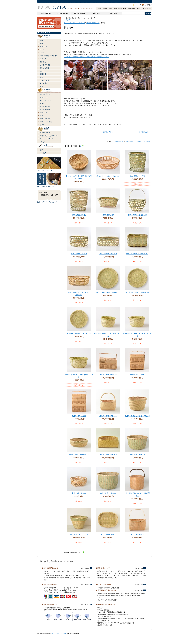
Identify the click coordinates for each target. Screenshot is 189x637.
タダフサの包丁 (45, 65)
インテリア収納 (45, 109)
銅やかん (43, 62)
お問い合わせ (147, 8)
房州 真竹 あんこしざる (78, 534)
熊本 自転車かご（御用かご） (137, 254)
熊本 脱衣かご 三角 (137, 176)
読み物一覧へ (107, 132)
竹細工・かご (44, 97)
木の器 (42, 49)
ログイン (68, 20)
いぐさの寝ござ (45, 94)
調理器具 (43, 74)
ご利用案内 (131, 8)
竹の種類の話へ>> (145, 132)
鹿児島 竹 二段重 (137, 375)
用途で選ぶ (113, 13)
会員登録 (107, 8)
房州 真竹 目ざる (79, 493)
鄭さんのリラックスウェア (48, 136)
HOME (99, 8)
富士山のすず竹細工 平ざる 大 (108, 292)
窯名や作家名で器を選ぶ (45, 13)
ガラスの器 (43, 46)
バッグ (42, 142)
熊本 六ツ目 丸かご (79, 254)
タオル (42, 125)
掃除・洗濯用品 (45, 118)
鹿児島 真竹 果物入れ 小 (79, 454)
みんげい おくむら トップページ (74, 23)
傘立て (42, 103)
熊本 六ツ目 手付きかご (137, 215)
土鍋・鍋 (43, 59)
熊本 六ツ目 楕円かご (108, 254)
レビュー (139, 8)
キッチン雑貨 (44, 80)
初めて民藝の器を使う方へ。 (46, 186)
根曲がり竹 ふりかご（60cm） (108, 176)
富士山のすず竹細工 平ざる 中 (137, 292)
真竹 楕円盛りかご (108, 534)
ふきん (42, 71)
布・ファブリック (46, 100)
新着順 (138, 141)
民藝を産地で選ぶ (79, 13)
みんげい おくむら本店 (59, 633)
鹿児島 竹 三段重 (79, 416)
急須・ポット (44, 77)
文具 (41, 150)
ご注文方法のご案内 (103, 588)
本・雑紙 (43, 153)
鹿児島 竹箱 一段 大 (108, 375)
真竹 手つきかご (137, 534)
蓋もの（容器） (45, 68)
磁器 (41, 43)
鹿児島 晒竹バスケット (108, 416)
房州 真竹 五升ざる (137, 454)
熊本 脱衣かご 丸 (79, 215)
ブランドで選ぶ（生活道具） (62, 13)
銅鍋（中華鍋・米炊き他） (48, 56)
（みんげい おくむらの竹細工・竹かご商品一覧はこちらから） (86, 57)
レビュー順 (146, 141)
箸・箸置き (43, 83)
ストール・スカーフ (46, 139)
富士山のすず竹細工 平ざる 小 (79, 333)
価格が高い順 (130, 141)
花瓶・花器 (43, 112)
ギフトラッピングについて (46, 170)
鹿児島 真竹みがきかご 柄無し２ (137, 416)
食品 (41, 86)
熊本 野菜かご (108, 215)
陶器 (41, 40)
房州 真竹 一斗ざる (108, 493)
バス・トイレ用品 (46, 122)
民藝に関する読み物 (92, 23)
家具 (41, 115)
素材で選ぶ (95, 13)
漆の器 (42, 53)
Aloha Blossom (45, 133)
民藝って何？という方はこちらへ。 (48, 202)
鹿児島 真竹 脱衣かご (108, 454)
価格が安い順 (119, 141)
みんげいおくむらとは (120, 8)
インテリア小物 (45, 106)
